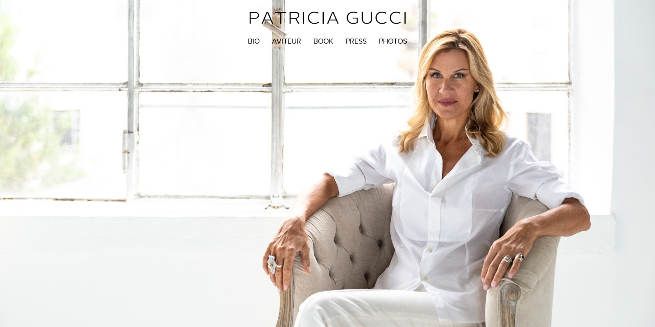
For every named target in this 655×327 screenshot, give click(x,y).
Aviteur (286, 41)
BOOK (323, 41)
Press (356, 41)
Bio (254, 41)
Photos (393, 41)
